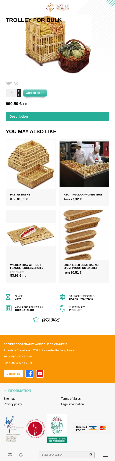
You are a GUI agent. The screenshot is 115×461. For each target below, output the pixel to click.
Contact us (13, 373)
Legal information (72, 404)
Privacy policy (13, 404)
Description (18, 116)
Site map (9, 398)
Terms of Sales (71, 398)
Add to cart (35, 93)
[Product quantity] (13, 93)
